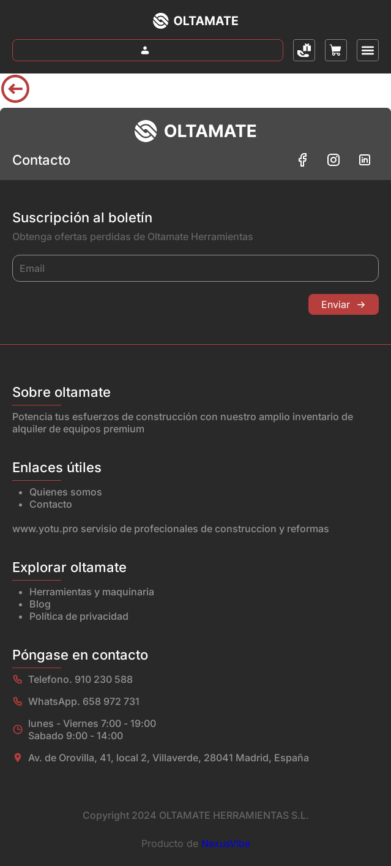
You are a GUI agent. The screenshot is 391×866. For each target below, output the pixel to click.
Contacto (50, 504)
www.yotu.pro (45, 528)
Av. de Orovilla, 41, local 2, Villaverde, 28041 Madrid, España (168, 757)
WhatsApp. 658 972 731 (84, 701)
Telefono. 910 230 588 (80, 679)
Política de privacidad (78, 616)
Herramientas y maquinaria (91, 591)
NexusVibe (225, 843)
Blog (40, 604)
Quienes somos (65, 492)
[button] (368, 50)
